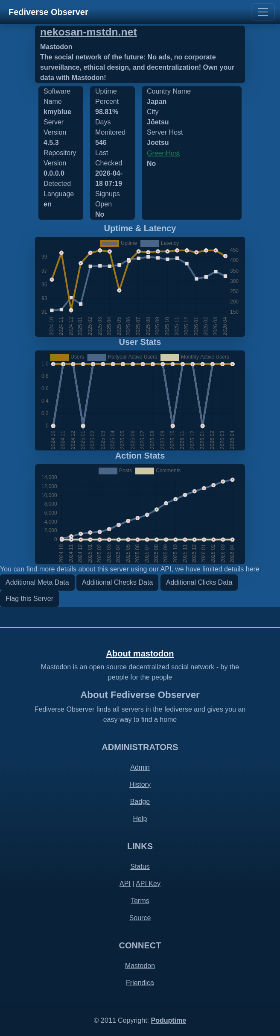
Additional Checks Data (117, 582)
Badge (140, 801)
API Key (148, 883)
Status (139, 866)
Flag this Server (29, 598)
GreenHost (163, 153)
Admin (139, 767)
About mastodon (140, 653)
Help (140, 818)
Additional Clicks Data (199, 582)
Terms (140, 900)
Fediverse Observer (48, 12)
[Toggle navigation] (263, 12)
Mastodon (140, 965)
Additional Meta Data (37, 582)
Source (140, 917)
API (125, 883)
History (140, 784)
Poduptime (168, 1020)
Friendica (140, 982)
